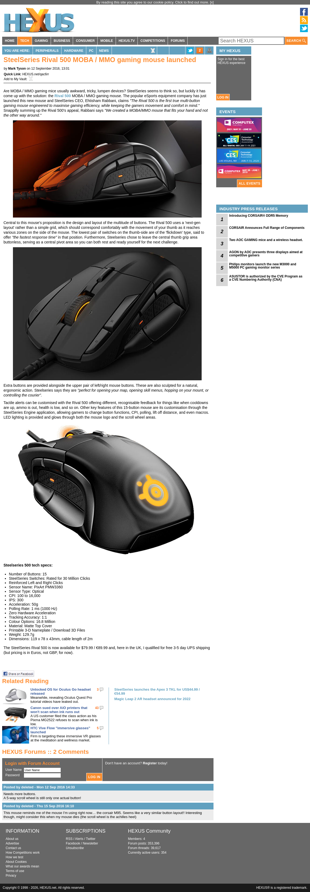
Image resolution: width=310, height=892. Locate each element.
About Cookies (16, 862)
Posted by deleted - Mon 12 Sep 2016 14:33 (39, 787)
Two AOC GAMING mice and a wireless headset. (266, 240)
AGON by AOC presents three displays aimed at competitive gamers (265, 253)
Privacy (11, 875)
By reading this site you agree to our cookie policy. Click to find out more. (153, 2)
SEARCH (296, 41)
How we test (14, 857)
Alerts (79, 839)
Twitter (90, 839)
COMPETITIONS (152, 41)
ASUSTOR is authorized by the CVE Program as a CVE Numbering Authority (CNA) (265, 278)
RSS (69, 839)
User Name (13, 770)
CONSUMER (85, 41)
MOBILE (106, 41)
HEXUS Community (149, 831)
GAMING (41, 41)
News (104, 51)
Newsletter (90, 843)
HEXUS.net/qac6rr (35, 74)
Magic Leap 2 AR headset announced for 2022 (152, 699)
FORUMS (178, 41)
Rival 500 (62, 96)
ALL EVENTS (249, 183)
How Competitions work (23, 852)
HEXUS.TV (127, 41)
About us (12, 839)
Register (150, 763)
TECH (24, 41)
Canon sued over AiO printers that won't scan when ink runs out (58, 710)
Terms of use (15, 871)
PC (91, 51)
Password (12, 775)
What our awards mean (22, 866)
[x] (212, 2)
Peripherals (47, 51)
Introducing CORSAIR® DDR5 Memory (258, 215)
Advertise (12, 843)
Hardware (73, 51)
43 (97, 708)
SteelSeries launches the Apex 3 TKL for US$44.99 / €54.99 (157, 691)
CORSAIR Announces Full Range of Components (267, 227)
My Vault (20, 79)
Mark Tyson (17, 68)
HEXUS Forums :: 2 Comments (45, 751)
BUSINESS (62, 41)
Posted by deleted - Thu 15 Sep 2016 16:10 (39, 806)
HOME (10, 41)
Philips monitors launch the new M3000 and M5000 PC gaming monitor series (262, 266)
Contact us (13, 848)
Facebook (73, 843)
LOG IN (222, 97)
